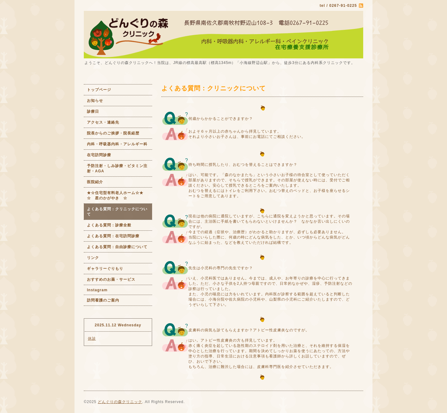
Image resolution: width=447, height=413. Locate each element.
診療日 (93, 111)
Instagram (97, 290)
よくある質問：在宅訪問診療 (113, 236)
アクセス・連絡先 (103, 122)
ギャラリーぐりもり (105, 268)
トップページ (99, 90)
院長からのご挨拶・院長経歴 (113, 133)
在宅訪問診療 (99, 155)
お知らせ (95, 100)
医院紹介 (95, 182)
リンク (93, 258)
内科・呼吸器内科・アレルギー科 (117, 144)
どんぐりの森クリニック (120, 402)
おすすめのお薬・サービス (111, 279)
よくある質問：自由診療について (117, 247)
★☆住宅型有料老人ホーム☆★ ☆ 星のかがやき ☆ (119, 195)
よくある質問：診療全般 (109, 225)
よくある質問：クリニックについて (117, 211)
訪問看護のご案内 (103, 300)
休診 (92, 338)
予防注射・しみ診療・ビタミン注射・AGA (117, 168)
